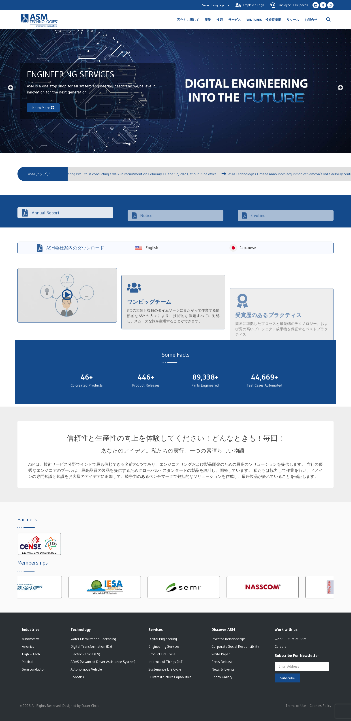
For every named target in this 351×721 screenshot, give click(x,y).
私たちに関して (189, 19)
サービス (235, 19)
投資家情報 (274, 19)
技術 (220, 19)
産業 (209, 19)
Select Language (216, 5)
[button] (10, 88)
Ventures (254, 20)
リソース (294, 19)
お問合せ (311, 20)
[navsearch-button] (328, 19)
